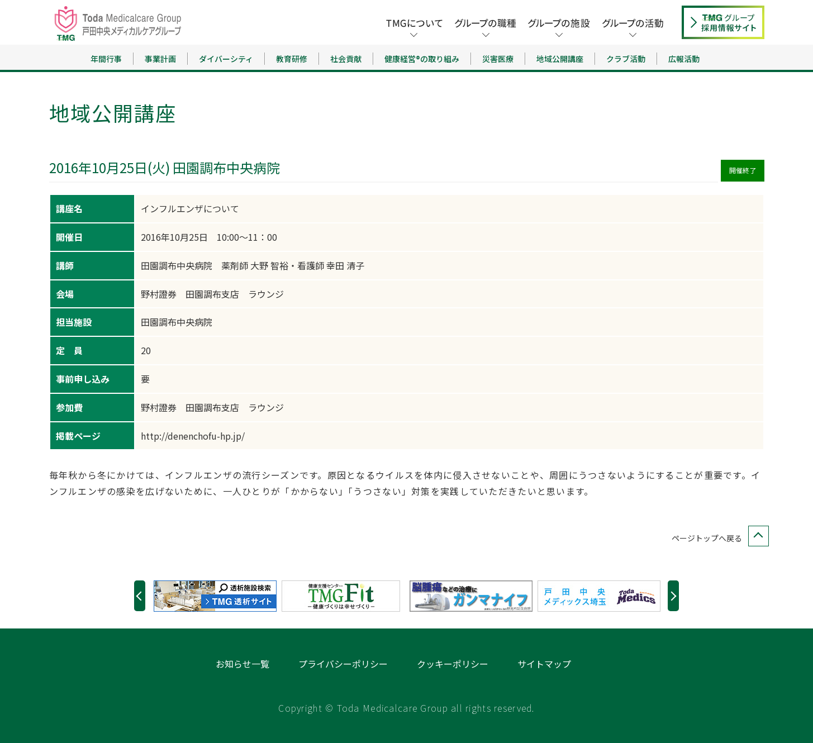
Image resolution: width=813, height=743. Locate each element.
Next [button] (673, 595)
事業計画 (160, 58)
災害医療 (498, 58)
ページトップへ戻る (718, 538)
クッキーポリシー (452, 663)
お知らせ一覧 (242, 663)
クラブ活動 (625, 58)
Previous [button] (139, 595)
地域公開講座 (559, 58)
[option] (218, 596)
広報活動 (684, 58)
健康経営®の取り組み (421, 58)
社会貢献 (346, 58)
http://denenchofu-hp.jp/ (193, 435)
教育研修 (291, 58)
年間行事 (106, 58)
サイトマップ (544, 663)
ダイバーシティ (226, 58)
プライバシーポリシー (343, 663)
